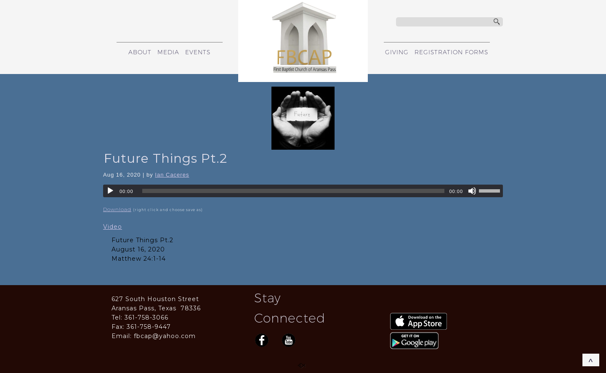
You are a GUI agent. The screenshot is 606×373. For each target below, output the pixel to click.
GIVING (397, 52)
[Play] (110, 191)
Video (112, 226)
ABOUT (140, 52)
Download (117, 209)
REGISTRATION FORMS (451, 52)
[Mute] (472, 191)
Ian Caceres (172, 175)
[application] (303, 191)
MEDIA (168, 52)
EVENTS (197, 52)
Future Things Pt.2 (165, 158)
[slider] (293, 191)
